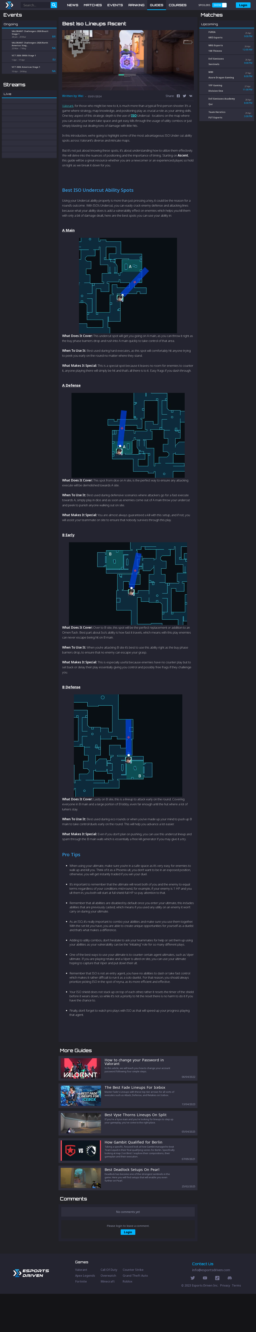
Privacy (225, 1324)
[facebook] (178, 115)
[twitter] (184, 115)
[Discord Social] (217, 1316)
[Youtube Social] (205, 1316)
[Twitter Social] (193, 1316)
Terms (236, 1324)
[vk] (190, 115)
